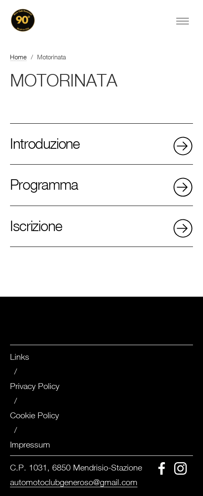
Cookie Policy (34, 415)
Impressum (30, 444)
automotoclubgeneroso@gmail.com (73, 482)
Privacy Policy (34, 386)
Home (18, 57)
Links (19, 356)
